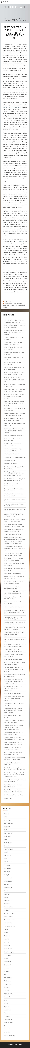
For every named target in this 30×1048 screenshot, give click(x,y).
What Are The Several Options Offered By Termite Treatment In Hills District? (14, 396)
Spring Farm (7, 961)
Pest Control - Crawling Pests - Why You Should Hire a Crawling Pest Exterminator (14, 698)
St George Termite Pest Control (13, 534)
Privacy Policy (18, 1044)
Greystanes (7, 955)
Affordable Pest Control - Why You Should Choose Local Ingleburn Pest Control (14, 669)
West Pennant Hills (9, 920)
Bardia (6, 958)
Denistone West (8, 907)
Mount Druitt (8, 900)
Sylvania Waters (8, 1019)
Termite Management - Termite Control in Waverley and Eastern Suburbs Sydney (13, 710)
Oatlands (6, 974)
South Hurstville (8, 878)
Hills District (7, 862)
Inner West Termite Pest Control (13, 659)
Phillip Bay (7, 875)
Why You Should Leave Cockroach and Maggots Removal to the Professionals (14, 634)
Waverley (6, 1013)
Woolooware (7, 923)
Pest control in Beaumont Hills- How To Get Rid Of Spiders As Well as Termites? (14, 430)
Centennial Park (8, 884)
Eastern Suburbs (8, 1022)
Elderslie (6, 942)
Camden (6, 1006)
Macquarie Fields (8, 916)
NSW (9, 302)
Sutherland (7, 981)
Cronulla (6, 910)
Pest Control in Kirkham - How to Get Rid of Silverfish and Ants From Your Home (14, 612)
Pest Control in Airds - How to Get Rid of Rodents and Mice (15, 32)
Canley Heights (8, 823)
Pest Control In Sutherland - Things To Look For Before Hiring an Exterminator (14, 796)
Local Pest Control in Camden (12, 693)
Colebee (6, 814)
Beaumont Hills (8, 833)
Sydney (6, 1026)
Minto (6, 897)
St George (7, 871)
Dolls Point (7, 836)
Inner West (7, 1032)
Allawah (6, 968)
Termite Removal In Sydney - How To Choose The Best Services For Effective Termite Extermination (14, 774)
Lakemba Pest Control (10, 463)
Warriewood (7, 868)
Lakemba (6, 891)
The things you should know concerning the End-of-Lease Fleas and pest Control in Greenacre (13, 473)
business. (21, 241)
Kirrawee (6, 987)
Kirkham (6, 971)
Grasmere (7, 1016)
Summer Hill (7, 997)
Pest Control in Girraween (11, 454)
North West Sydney (9, 1035)
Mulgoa (6, 839)
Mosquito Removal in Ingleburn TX (13, 435)
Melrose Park (8, 948)
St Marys (6, 830)
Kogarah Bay (7, 984)
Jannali (6, 929)
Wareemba (7, 936)
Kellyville (7, 858)
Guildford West (8, 849)
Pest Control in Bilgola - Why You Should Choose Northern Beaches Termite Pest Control (13, 681)
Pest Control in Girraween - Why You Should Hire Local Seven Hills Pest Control (14, 403)
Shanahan (5, 2)
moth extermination (10, 303)
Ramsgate (7, 894)
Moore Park (7, 855)
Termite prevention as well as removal (14, 457)
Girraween (7, 865)
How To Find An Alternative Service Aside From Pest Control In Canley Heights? (13, 332)
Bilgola (6, 1003)
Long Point (7, 945)
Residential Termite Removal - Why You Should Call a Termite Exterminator (14, 688)
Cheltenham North (9, 913)
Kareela (6, 939)
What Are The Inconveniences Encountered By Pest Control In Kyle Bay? (14, 379)
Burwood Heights (9, 952)
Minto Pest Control (9, 460)
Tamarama (7, 1010)
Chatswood (7, 965)
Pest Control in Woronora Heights (13, 607)
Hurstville (7, 826)
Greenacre (7, 903)
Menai (6, 932)
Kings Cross (7, 820)
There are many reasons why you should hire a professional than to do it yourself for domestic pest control (14, 548)
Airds (5, 302)
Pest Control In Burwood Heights (13, 573)
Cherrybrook (7, 977)
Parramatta (7, 1029)
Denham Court (8, 881)
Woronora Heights (9, 926)
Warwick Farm (8, 842)
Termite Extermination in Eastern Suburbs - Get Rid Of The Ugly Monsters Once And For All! (13, 727)
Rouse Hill (7, 846)
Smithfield (7, 990)
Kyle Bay (6, 852)
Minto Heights (8, 887)
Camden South (8, 993)
